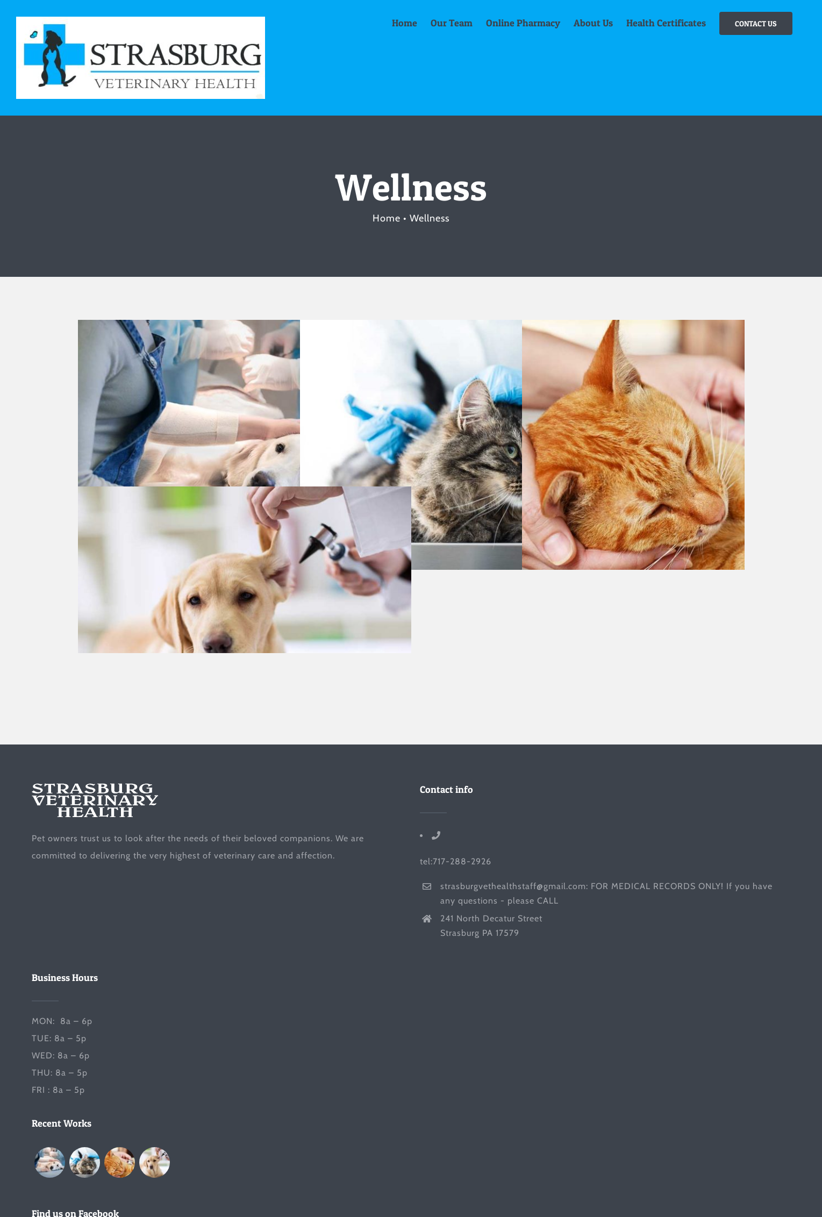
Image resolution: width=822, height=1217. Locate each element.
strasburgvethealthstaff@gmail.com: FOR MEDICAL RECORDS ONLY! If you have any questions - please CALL (606, 893)
